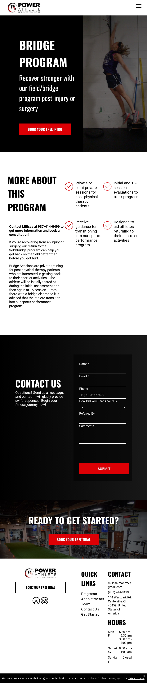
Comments (86, 426)
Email (84, 376)
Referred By (87, 413)
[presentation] (108, 451)
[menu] (139, 6)
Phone (83, 389)
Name (84, 364)
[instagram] (44, 601)
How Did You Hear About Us (98, 401)
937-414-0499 (49, 226)
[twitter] (36, 601)
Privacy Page (136, 679)
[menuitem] (93, 593)
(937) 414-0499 (118, 592)
